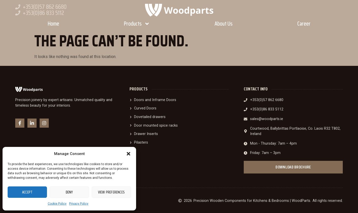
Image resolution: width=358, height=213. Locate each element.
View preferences (111, 192)
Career (304, 23)
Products (137, 23)
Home (53, 23)
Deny (69, 192)
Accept (27, 192)
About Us (224, 23)
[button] (128, 153)
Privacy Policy (78, 203)
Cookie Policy (57, 203)
